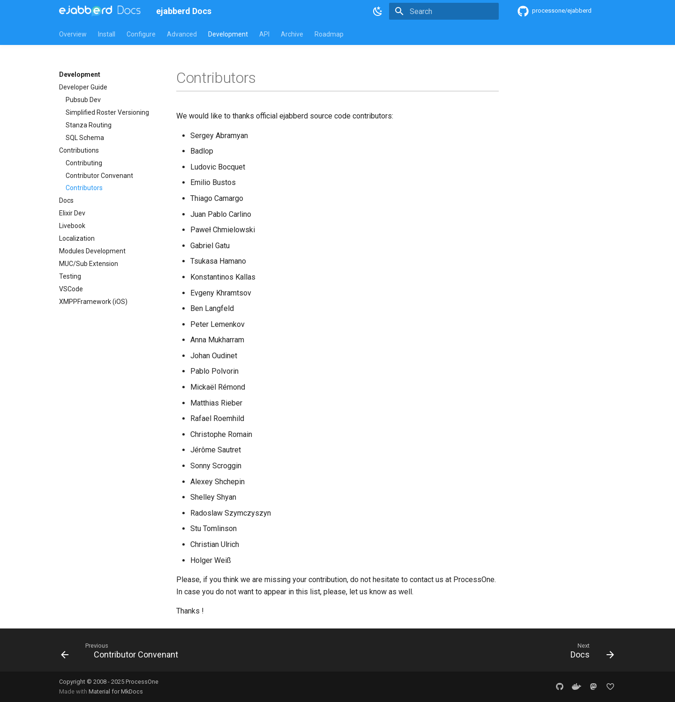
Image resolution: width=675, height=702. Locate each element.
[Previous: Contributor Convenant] (122, 653)
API (264, 34)
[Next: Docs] (589, 653)
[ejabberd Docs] (100, 11)
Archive (292, 34)
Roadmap (329, 34)
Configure (141, 34)
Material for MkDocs (116, 691)
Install (106, 34)
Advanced (182, 34)
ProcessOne (142, 681)
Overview (73, 34)
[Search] (444, 11)
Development (228, 34)
